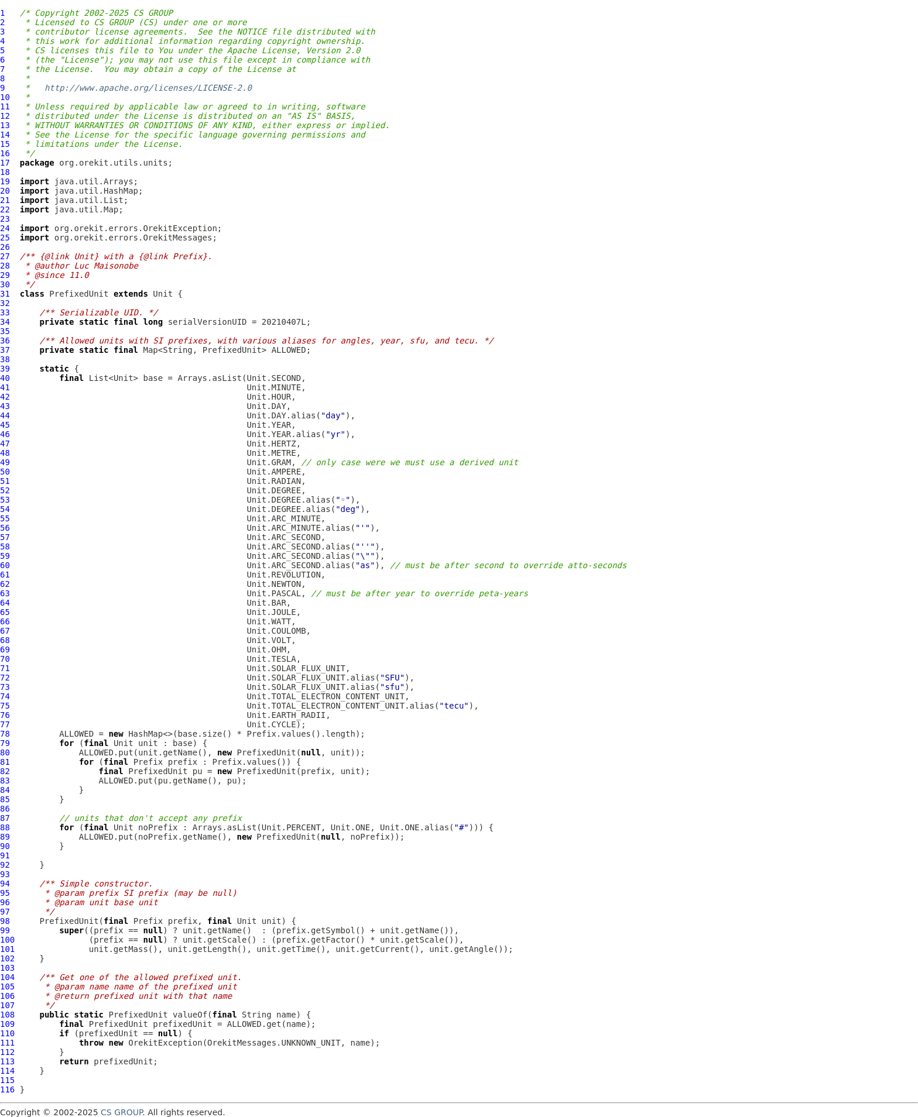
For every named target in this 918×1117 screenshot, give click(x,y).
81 (5, 762)
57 (5, 537)
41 (5, 387)
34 (5, 321)
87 (5, 818)
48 (5, 453)
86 (5, 808)
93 (5, 874)
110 (7, 1033)
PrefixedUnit (78, 293)
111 (7, 1042)
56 (5, 527)
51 (5, 481)
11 (5, 106)
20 (5, 190)
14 (5, 134)
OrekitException (165, 1042)
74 (5, 696)
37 (5, 350)
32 (5, 303)
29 (5, 275)
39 (5, 368)
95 (5, 893)
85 (5, 799)
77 (5, 724)
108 (7, 1014)
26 (5, 247)
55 (5, 518)
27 (5, 256)
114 (7, 1070)
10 (5, 97)
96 (5, 902)
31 (5, 293)
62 (5, 584)
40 (5, 378)
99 (5, 930)
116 (7, 1089)
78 (5, 733)
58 (5, 546)
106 (7, 996)
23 (5, 219)
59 (5, 556)
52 (5, 490)
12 (5, 116)
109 (7, 1024)
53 (5, 499)
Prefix (148, 762)
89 (5, 836)
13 (5, 125)
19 (5, 181)
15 (5, 144)
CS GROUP (121, 1112)
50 (5, 471)
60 (5, 565)
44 (5, 415)
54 (5, 509)
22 (5, 209)
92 (5, 864)
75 (5, 705)
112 (7, 1052)
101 (7, 949)
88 (5, 827)
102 (7, 958)
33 (5, 312)
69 (5, 649)
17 (5, 162)
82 (5, 771)
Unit (163, 293)
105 (7, 986)
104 (7, 977)
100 (7, 939)
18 (5, 172)
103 (7, 967)
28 (5, 265)
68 (5, 640)
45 (5, 424)
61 (5, 574)
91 (5, 855)
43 (5, 406)
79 (5, 743)
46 (5, 434)
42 (5, 396)
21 (5, 200)
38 (5, 359)
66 (5, 621)
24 (5, 228)
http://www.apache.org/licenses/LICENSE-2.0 (148, 87)
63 (5, 593)
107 (7, 1005)
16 (5, 153)
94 (5, 883)
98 (5, 921)
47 (5, 443)
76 (5, 715)
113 (7, 1061)
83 (5, 780)
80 (5, 752)
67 (5, 630)
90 (5, 846)
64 (5, 602)
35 (5, 331)
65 (5, 612)
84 (5, 790)
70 (5, 659)
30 (5, 284)
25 (5, 237)
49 (5, 462)
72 (5, 677)
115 (7, 1080)
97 (5, 911)
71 (5, 668)
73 (5, 687)
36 (5, 340)
